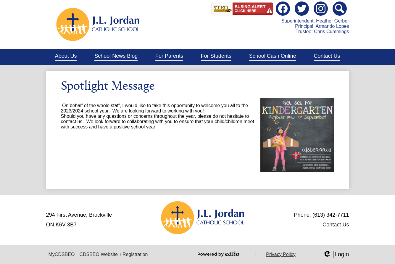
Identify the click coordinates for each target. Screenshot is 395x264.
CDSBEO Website (98, 254)
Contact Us (336, 225)
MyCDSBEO (62, 254)
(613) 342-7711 (330, 215)
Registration (135, 254)
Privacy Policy (281, 254)
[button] (66, 57)
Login (336, 254)
